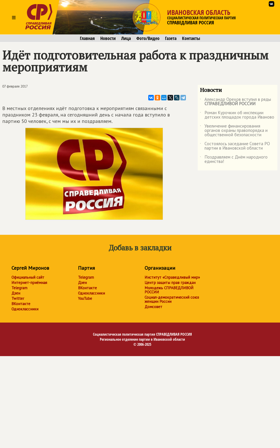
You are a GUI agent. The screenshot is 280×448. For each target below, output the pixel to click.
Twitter (17, 298)
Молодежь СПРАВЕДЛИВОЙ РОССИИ (169, 290)
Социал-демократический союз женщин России (172, 299)
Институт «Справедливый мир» (172, 277)
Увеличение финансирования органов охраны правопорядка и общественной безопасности (234, 130)
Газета (170, 38)
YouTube (85, 298)
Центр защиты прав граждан (170, 283)
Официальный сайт (27, 277)
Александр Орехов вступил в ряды (235, 101)
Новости (108, 38)
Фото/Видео (148, 38)
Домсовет (153, 307)
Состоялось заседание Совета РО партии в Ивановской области (235, 146)
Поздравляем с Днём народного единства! (234, 159)
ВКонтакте (20, 304)
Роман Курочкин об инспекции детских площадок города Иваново (237, 115)
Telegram (19, 288)
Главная (87, 38)
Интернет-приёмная (29, 283)
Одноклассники (24, 309)
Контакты (191, 38)
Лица (126, 38)
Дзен (15, 293)
